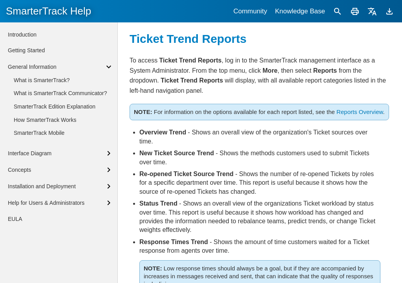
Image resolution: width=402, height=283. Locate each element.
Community (250, 11)
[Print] (355, 11)
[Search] (337, 11)
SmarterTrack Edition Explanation (54, 106)
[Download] (389, 11)
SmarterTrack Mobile (39, 133)
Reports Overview (359, 111)
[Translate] (372, 11)
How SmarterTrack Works (45, 120)
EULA (15, 219)
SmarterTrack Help (48, 11)
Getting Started (26, 50)
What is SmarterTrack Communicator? (60, 93)
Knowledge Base (300, 11)
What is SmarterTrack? (42, 80)
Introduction (22, 34)
